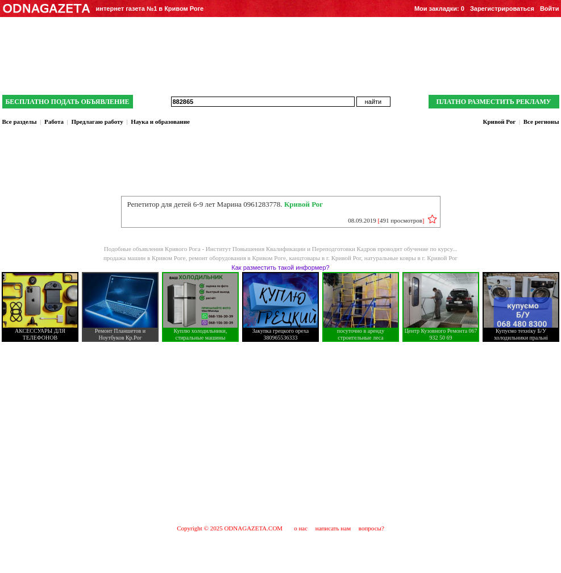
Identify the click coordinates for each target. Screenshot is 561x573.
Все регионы (541, 121)
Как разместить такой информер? (280, 267)
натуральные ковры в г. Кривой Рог (411, 257)
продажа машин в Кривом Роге (144, 257)
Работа (54, 121)
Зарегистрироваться (502, 8)
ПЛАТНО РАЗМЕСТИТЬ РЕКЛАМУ (493, 102)
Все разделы (19, 121)
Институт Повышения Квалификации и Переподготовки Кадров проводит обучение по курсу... (331, 248)
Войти (549, 8)
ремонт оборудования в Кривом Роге (237, 257)
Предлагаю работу (97, 121)
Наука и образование (160, 121)
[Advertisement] (280, 432)
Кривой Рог (499, 121)
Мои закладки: (439, 8)
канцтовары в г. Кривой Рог (325, 257)
